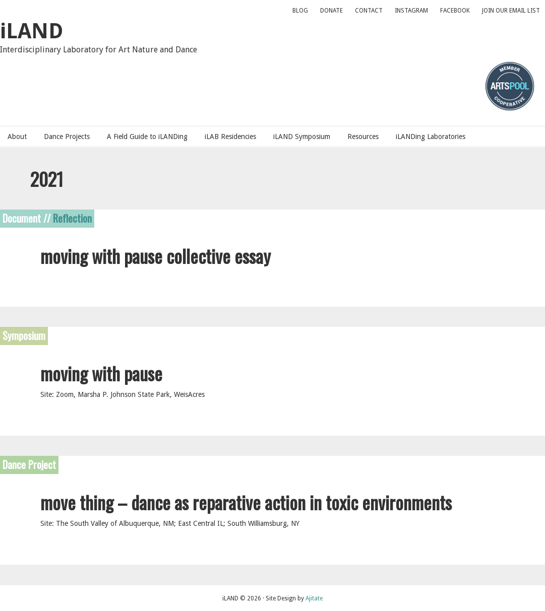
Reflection (72, 217)
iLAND (31, 31)
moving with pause (101, 373)
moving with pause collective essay (155, 255)
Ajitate (314, 597)
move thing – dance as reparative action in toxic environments (246, 501)
